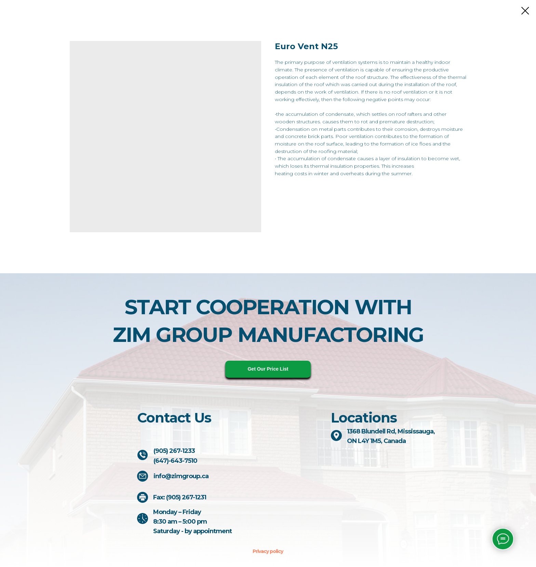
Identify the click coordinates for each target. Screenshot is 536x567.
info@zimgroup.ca (181, 476)
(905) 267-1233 (174, 451)
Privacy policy (268, 551)
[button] (268, 369)
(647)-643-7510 (175, 461)
